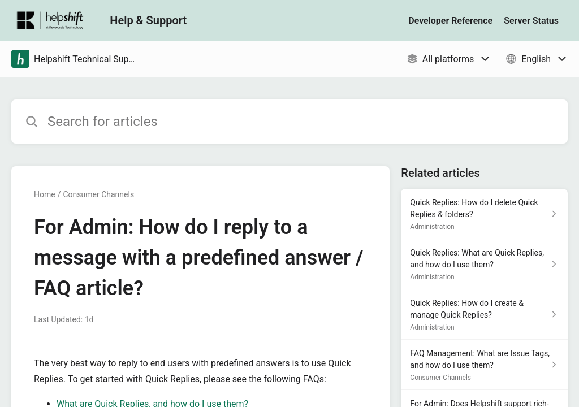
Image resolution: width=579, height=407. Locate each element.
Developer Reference (450, 20)
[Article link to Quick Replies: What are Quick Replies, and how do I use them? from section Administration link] (484, 264)
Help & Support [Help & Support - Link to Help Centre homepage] (148, 20)
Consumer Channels (98, 194)
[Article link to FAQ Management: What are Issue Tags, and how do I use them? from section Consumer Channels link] (484, 365)
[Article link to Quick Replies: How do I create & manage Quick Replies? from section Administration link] (484, 314)
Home (44, 194)
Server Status (531, 20)
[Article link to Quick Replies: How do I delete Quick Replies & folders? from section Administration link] (484, 214)
